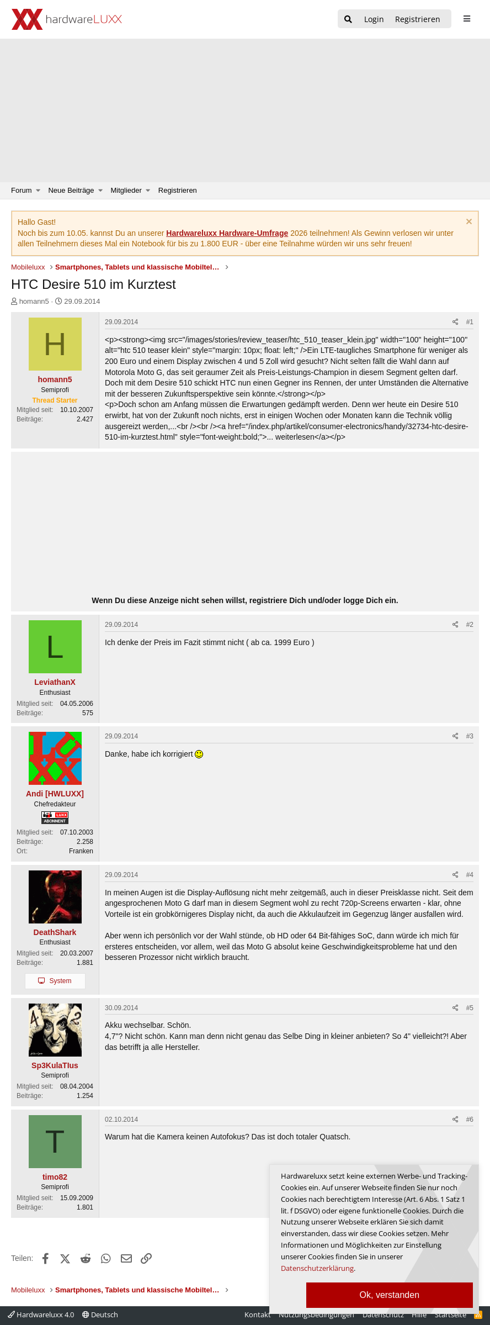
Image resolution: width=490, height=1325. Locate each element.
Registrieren (177, 190)
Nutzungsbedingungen (316, 1314)
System (60, 981)
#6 (469, 1119)
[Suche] (348, 19)
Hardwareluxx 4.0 (41, 1314)
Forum (21, 190)
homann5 (34, 301)
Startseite (450, 1314)
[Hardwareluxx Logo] (67, 19)
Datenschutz (383, 1314)
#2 (469, 625)
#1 (469, 322)
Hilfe (419, 1314)
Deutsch (100, 1314)
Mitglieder (126, 190)
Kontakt (257, 1314)
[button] (38, 190)
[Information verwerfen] (467, 223)
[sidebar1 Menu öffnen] (466, 18)
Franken (81, 851)
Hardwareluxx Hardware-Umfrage (227, 233)
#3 (469, 736)
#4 (469, 875)
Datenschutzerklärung (317, 1268)
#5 (469, 1008)
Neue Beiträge (71, 190)
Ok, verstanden (390, 1295)
